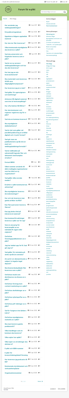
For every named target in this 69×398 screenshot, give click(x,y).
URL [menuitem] (47, 76)
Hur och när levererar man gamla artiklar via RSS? (23, 199)
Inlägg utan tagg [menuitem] (50, 66)
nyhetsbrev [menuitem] (49, 195)
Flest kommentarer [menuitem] (51, 26)
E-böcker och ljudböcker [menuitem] (53, 42)
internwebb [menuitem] (49, 154)
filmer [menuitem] (47, 126)
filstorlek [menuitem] (48, 128)
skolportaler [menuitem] (49, 222)
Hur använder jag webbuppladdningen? (23, 26)
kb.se (63, 2)
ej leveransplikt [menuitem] (50, 113)
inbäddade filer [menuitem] (50, 143)
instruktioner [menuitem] (49, 147)
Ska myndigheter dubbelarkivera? (23, 124)
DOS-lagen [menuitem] (49, 68)
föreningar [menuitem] (49, 134)
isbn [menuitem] (47, 158)
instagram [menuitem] (49, 145)
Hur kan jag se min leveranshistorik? (23, 73)
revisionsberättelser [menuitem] (51, 214)
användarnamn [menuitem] (50, 81)
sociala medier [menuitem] (50, 225)
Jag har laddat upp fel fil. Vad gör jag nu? (23, 246)
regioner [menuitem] (48, 210)
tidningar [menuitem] (48, 235)
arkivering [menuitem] (49, 85)
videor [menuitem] (48, 259)
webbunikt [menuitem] (49, 268)
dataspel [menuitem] (48, 96)
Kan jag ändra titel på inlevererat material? (23, 212)
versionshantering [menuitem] (51, 255)
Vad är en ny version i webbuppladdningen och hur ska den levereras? (23, 65)
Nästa (39, 381)
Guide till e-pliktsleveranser (11, 2)
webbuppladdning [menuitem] (51, 270)
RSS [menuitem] (47, 72)
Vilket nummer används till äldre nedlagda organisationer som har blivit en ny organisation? (23, 170)
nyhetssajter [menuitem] (49, 197)
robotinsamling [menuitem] (50, 218)
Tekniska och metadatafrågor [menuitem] (54, 53)
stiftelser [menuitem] (48, 231)
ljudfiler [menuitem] (48, 177)
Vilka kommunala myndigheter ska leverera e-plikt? (23, 48)
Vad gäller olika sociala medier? (23, 179)
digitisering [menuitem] (49, 100)
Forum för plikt (50, 2)
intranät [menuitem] (48, 156)
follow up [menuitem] (48, 130)
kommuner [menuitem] (49, 164)
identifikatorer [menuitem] (50, 141)
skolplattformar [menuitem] (50, 220)
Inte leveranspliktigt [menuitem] (51, 55)
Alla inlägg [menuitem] (49, 63)
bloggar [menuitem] (48, 91)
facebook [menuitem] (49, 115)
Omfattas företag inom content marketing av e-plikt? (23, 285)
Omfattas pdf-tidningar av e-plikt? (23, 305)
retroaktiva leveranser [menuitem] (52, 212)
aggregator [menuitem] (49, 78)
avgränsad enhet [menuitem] (50, 87)
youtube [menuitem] (48, 274)
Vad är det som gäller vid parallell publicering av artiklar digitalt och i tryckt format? (23, 132)
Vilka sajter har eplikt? (23, 337)
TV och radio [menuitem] (49, 49)
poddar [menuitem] (48, 203)
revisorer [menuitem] (48, 216)
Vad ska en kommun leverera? (23, 119)
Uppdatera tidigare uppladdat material (23, 37)
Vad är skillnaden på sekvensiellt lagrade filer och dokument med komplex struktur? (23, 154)
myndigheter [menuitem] (49, 188)
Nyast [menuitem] (47, 21)
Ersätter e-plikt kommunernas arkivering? (23, 186)
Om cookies (61, 388)
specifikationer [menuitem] (50, 227)
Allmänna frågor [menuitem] (50, 36)
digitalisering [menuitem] (49, 98)
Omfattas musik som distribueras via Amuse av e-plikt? (23, 276)
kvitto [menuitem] (47, 167)
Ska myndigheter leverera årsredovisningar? (23, 192)
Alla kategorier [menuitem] (50, 34)
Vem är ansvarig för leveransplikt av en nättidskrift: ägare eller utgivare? (23, 228)
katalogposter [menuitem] (50, 162)
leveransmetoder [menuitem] (50, 175)
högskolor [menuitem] (49, 139)
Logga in (53, 388)
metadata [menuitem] (48, 184)
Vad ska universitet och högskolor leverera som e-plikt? (23, 56)
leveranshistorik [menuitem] (50, 173)
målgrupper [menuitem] (49, 192)
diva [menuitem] (47, 104)
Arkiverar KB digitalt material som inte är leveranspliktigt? (23, 100)
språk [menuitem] (47, 229)
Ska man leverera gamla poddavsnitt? (23, 325)
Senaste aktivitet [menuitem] (50, 23)
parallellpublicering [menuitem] (51, 199)
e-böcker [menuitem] (48, 109)
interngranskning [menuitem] (50, 152)
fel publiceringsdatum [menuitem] (52, 119)
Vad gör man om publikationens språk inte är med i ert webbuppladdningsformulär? (23, 142)
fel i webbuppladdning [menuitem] (52, 117)
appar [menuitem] (47, 83)
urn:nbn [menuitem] (48, 248)
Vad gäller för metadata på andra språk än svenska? (23, 253)
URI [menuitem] (47, 74)
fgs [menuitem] (47, 121)
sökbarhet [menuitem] (49, 233)
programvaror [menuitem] (50, 205)
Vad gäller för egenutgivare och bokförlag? (23, 93)
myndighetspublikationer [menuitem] (53, 190)
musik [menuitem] (48, 186)
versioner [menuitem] (48, 253)
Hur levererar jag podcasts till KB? (23, 360)
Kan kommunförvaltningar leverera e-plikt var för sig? (23, 219)
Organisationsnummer (23, 373)
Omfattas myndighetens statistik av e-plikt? (23, 318)
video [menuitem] (47, 257)
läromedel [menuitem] (49, 180)
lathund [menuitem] (48, 169)
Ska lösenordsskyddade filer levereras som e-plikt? (23, 269)
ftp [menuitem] (47, 132)
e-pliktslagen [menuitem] (49, 111)
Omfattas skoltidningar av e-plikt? (23, 291)
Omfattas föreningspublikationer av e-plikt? (23, 238)
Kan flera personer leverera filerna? (23, 206)
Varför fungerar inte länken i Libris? (23, 311)
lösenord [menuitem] (48, 182)
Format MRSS (23, 162)
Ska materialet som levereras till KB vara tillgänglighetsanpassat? (23, 81)
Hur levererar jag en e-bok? (23, 88)
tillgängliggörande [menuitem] (51, 240)
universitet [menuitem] (49, 246)
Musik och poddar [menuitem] (51, 46)
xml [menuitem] (47, 272)
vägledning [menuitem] (49, 261)
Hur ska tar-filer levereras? (23, 43)
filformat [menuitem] (48, 124)
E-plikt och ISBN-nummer (23, 348)
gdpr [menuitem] (47, 137)
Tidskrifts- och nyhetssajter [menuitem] (54, 44)
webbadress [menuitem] (49, 263)
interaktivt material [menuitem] (51, 149)
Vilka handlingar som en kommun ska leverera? (23, 332)
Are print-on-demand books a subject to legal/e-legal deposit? (23, 261)
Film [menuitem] (47, 51)
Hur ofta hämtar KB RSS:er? (23, 106)
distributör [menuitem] (49, 102)
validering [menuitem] (49, 250)
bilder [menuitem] (47, 89)
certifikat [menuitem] (48, 94)
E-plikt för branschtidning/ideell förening (23, 354)
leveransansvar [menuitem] (50, 171)
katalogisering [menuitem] (50, 160)
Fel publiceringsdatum (23, 32)
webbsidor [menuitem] (49, 266)
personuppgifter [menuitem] (50, 201)
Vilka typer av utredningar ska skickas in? (23, 343)
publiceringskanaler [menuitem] (51, 208)
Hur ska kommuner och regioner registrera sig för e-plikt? (23, 112)
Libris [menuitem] (47, 70)
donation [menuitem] (48, 106)
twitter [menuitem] (48, 244)
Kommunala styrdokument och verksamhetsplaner (23, 367)
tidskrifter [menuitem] (48, 238)
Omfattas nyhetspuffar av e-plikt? (23, 298)
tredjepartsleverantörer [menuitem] (52, 242)
